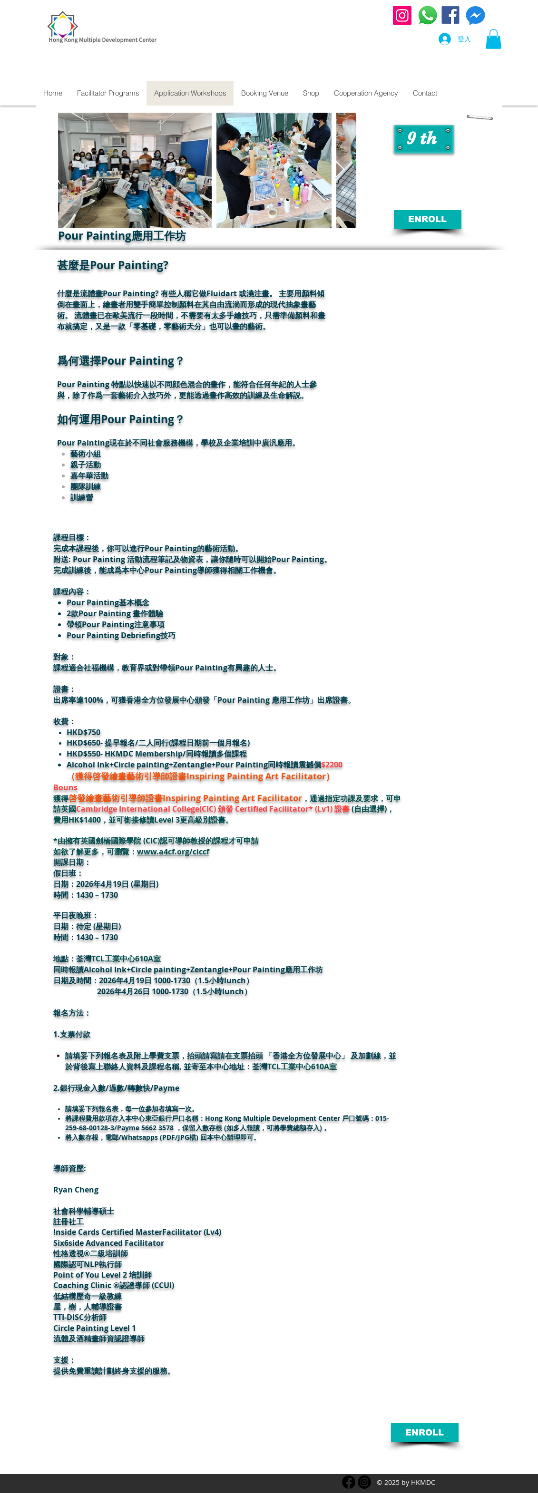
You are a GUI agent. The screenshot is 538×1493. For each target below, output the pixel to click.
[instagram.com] (364, 1482)
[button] (493, 39)
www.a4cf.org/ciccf (173, 851)
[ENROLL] (427, 219)
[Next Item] (339, 170)
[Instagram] (402, 15)
